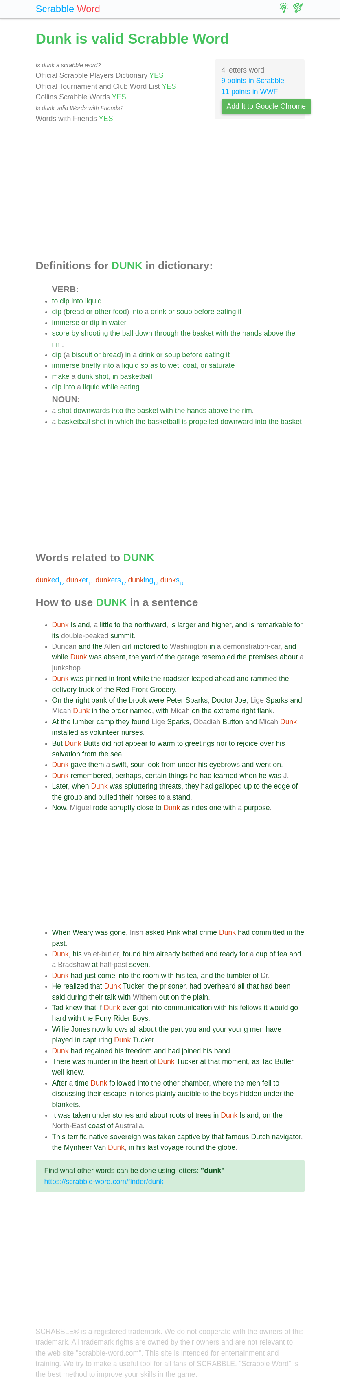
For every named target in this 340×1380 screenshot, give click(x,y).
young (238, 1029)
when (248, 775)
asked (155, 932)
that (96, 986)
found (140, 722)
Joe (240, 700)
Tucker (133, 986)
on (196, 711)
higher (221, 625)
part (177, 1029)
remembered (90, 775)
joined (191, 1051)
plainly (166, 1094)
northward (150, 625)
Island (80, 625)
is (184, 422)
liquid (93, 301)
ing (143, 580)
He (56, 986)
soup (184, 312)
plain (200, 997)
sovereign (125, 1137)
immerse (65, 323)
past (59, 943)
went (263, 764)
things (178, 775)
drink (158, 312)
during (77, 997)
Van (100, 1147)
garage (188, 657)
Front (139, 690)
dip (64, 301)
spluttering (141, 786)
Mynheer (78, 1147)
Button (232, 722)
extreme (227, 711)
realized (75, 986)
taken (81, 1115)
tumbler (239, 975)
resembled (218, 657)
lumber (83, 722)
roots (177, 1115)
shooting (94, 333)
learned (226, 775)
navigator (286, 1137)
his (280, 743)
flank (264, 711)
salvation (66, 754)
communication (188, 1008)
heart (140, 1061)
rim (57, 344)
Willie (60, 1029)
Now (59, 808)
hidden (250, 1094)
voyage (172, 1147)
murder (99, 1061)
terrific (77, 1137)
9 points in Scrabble (253, 81)
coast (96, 1126)
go (294, 1008)
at (95, 964)
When (61, 932)
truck (86, 690)
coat (189, 365)
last (152, 1147)
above (273, 333)
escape (115, 1094)
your (219, 1029)
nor (222, 743)
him (148, 954)
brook (138, 700)
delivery (64, 690)
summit (122, 636)
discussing (69, 1094)
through (166, 333)
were (156, 700)
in (104, 323)
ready (228, 954)
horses (146, 797)
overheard (219, 986)
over (267, 743)
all (241, 986)
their (126, 797)
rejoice (247, 743)
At (55, 722)
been (282, 986)
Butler (284, 1061)
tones (145, 1094)
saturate (222, 365)
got (143, 1008)
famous (237, 1137)
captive (189, 1137)
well (58, 1072)
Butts (91, 743)
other (102, 312)
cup (261, 954)
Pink (173, 932)
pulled (107, 797)
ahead (225, 679)
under (187, 764)
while (110, 387)
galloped (228, 786)
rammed (264, 679)
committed (268, 932)
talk (110, 997)
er (80, 580)
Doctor (222, 700)
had (205, 775)
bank (99, 700)
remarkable (274, 625)
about (289, 657)
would (279, 1008)
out (164, 997)
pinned (96, 679)
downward (236, 422)
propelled (203, 422)
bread (75, 312)
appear (136, 743)
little (106, 625)
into (77, 301)
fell (267, 1083)
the (115, 333)
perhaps (128, 775)
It (54, 1115)
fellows (251, 1008)
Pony (103, 1018)
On (56, 700)
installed (65, 732)
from (89, 754)
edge (282, 786)
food (120, 312)
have (273, 1029)
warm (166, 743)
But (57, 743)
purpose (257, 808)
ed (50, 580)
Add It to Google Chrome (266, 106)
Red (122, 690)
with (222, 333)
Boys (140, 1018)
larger (187, 625)
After (59, 1083)
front (123, 679)
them (96, 764)
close (145, 808)
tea (282, 954)
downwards (91, 411)
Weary (82, 932)
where (223, 1083)
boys (230, 1094)
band (222, 1051)
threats (171, 786)
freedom (138, 1051)
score (61, 333)
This (59, 1137)
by (75, 333)
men (257, 1029)
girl (127, 646)
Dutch (260, 1137)
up (248, 786)
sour (137, 764)
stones (123, 1115)
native (98, 1137)
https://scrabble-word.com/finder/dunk (104, 1182)
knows (117, 1029)
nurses (132, 732)
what (189, 932)
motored (147, 646)
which (124, 422)
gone (118, 932)
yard (148, 657)
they (122, 722)
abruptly (122, 808)
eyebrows (224, 764)
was (95, 657)
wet (173, 365)
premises (263, 657)
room (151, 975)
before (204, 312)
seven (138, 964)
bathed (193, 954)
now (98, 1029)
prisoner (173, 986)
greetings (199, 743)
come (106, 975)
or (89, 312)
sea (116, 754)
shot (101, 376)
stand (181, 797)
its (55, 636)
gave (78, 764)
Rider (121, 1018)
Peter (174, 700)
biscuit (82, 355)
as (154, 365)
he (194, 775)
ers (110, 580)
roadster (176, 679)
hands (252, 333)
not (118, 743)
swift (119, 764)
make (61, 376)
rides (199, 808)
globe (226, 1147)
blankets (65, 1105)
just (90, 975)
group (73, 797)
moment (235, 1061)
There (61, 1061)
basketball (136, 376)
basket (203, 333)
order (119, 711)
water (117, 323)
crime (208, 932)
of (160, 657)
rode (100, 808)
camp (105, 722)
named (141, 711)
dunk (85, 376)
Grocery (162, 690)
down (143, 333)
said (58, 997)
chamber (194, 1083)
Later (60, 786)
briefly (91, 365)
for (298, 625)
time (81, 1083)
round (195, 1147)
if (100, 1008)
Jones (80, 1029)
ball (127, 333)
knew (74, 1008)
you (190, 1029)
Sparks (196, 700)
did (106, 743)
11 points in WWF (250, 92)
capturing (97, 1040)
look (152, 764)
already (168, 954)
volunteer (104, 732)
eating (226, 312)
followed (122, 1083)
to (55, 301)
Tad (58, 1008)
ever (129, 1008)
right (82, 700)
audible (189, 1094)
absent (114, 657)
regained (98, 1051)
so (145, 365)
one (215, 808)
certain (156, 775)
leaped (202, 679)
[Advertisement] (170, 192)
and (204, 625)
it (239, 312)
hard (59, 1018)
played (62, 1040)
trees (203, 1115)
